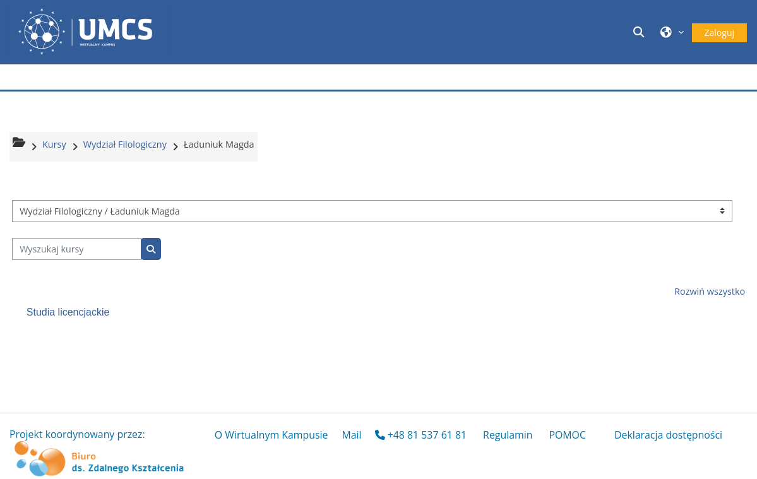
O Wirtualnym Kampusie (271, 435)
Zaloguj (719, 32)
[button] (640, 32)
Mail (351, 435)
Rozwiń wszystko (709, 291)
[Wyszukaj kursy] (76, 249)
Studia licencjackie (68, 312)
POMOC (567, 435)
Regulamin (507, 435)
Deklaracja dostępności (668, 435)
